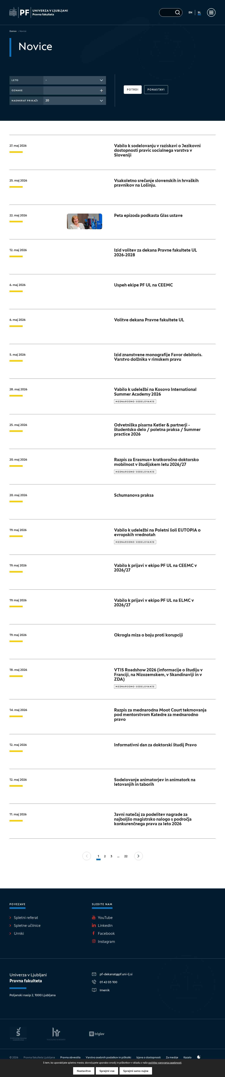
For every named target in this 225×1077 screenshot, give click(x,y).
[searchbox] (47, 90)
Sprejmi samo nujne (135, 1071)
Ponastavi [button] (156, 90)
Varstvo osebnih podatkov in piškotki (108, 1057)
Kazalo (187, 1057)
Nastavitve (84, 1071)
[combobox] (74, 80)
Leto (15, 80)
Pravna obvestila (70, 1057)
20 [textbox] (47, 100)
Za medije (172, 1057)
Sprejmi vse (106, 1071)
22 (125, 856)
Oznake (17, 91)
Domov (13, 31)
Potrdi (133, 90)
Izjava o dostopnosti (148, 1057)
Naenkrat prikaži (25, 101)
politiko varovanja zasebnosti (165, 1063)
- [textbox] (46, 80)
